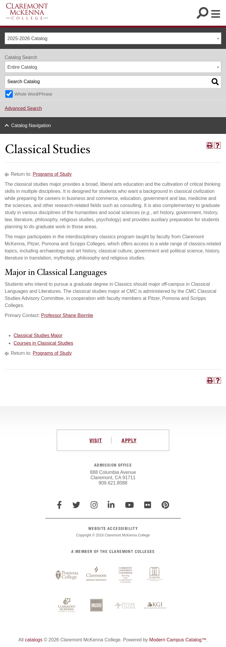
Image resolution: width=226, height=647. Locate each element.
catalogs (34, 639)
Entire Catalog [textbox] (22, 67)
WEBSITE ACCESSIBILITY (113, 528)
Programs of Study (52, 174)
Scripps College (155, 575)
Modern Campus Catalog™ (177, 639)
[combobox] (113, 38)
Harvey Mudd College (96, 605)
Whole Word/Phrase (33, 94)
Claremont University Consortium (125, 575)
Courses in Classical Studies (43, 343)
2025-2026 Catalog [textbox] (27, 38)
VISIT (95, 440)
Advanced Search (23, 108)
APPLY (129, 440)
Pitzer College (125, 605)
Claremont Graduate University (96, 575)
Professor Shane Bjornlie (67, 315)
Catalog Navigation (31, 125)
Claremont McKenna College (27, 11)
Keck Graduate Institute (155, 605)
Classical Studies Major (38, 335)
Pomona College (66, 575)
